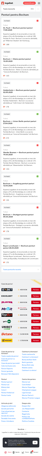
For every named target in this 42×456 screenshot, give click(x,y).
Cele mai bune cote (8, 366)
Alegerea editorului (8, 406)
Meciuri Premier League (31, 398)
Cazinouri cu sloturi (29, 370)
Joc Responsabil (28, 409)
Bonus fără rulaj (28, 365)
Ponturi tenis (6, 395)
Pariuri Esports (7, 369)
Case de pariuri (7, 284)
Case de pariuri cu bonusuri (8, 360)
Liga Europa (26, 393)
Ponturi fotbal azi (7, 393)
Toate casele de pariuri (9, 356)
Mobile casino (27, 368)
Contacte (25, 411)
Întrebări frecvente (8, 418)
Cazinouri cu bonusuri (30, 357)
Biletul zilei (5, 387)
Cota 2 (3, 390)
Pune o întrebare (7, 421)
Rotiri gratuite (27, 362)
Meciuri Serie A (27, 395)
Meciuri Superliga (28, 387)
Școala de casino (7, 416)
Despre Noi (26, 406)
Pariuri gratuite (7, 371)
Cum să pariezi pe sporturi (8, 412)
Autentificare (29, 3)
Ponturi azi (5, 385)
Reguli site (26, 414)
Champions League (29, 390)
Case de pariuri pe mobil (10, 363)
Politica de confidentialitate (28, 417)
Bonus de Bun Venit (29, 360)
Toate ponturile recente (12, 269)
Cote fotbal (26, 385)
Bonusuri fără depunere (10, 374)
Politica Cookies (28, 421)
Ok (35, 443)
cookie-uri (20, 445)
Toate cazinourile (28, 354)
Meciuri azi (26, 382)
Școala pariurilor (7, 409)
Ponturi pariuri (6, 382)
